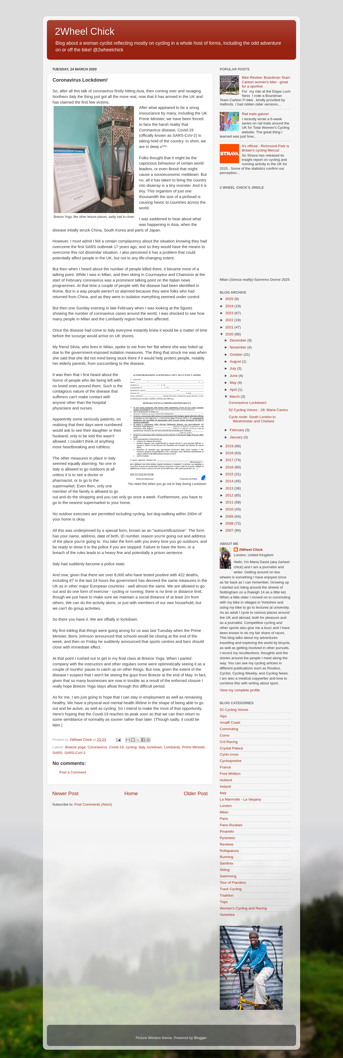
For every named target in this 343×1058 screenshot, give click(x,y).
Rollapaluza (229, 851)
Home (131, 793)
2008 (229, 523)
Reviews (226, 844)
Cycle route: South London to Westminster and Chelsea (252, 419)
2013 (229, 488)
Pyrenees (227, 838)
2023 (229, 313)
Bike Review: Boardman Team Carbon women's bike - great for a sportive (266, 81)
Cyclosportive (230, 761)
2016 (229, 467)
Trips (224, 902)
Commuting (229, 729)
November (238, 347)
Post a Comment (72, 772)
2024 (229, 306)
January (237, 437)
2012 (229, 495)
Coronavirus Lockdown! (248, 403)
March (235, 397)
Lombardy (172, 747)
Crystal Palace (231, 748)
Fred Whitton (230, 774)
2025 (229, 299)
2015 (229, 474)
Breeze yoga (75, 747)
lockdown (154, 747)
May (233, 383)
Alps (223, 716)
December (238, 340)
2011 (229, 502)
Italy (142, 747)
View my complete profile (240, 690)
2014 (229, 481)
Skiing (225, 870)
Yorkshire (227, 915)
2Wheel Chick (84, 31)
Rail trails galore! (255, 114)
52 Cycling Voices (234, 710)
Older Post (196, 793)
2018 (229, 453)
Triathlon (227, 895)
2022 (229, 320)
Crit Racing (229, 742)
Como (224, 735)
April (234, 390)
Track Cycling (230, 889)
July (233, 368)
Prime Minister (193, 747)
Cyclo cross (229, 754)
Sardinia (226, 863)
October (237, 354)
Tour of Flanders (233, 883)
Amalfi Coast (230, 722)
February (237, 430)
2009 (229, 516)
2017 (229, 460)
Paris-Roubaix (231, 825)
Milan (224, 812)
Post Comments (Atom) (93, 804)
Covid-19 (116, 747)
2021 (229, 327)
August (236, 361)
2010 (229, 509)
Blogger (200, 1038)
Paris (224, 819)
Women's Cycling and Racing (243, 908)
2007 (229, 530)
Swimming (228, 876)
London (226, 806)
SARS (57, 753)
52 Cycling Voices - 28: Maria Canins (258, 410)
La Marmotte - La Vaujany (240, 799)
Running (226, 857)
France (225, 767)
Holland (226, 780)
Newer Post (65, 793)
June (234, 376)
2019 (229, 446)
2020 (229, 334)
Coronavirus (97, 747)
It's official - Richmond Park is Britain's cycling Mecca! (265, 148)
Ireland (225, 786)
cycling (130, 747)
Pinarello (227, 831)
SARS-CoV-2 (74, 753)
